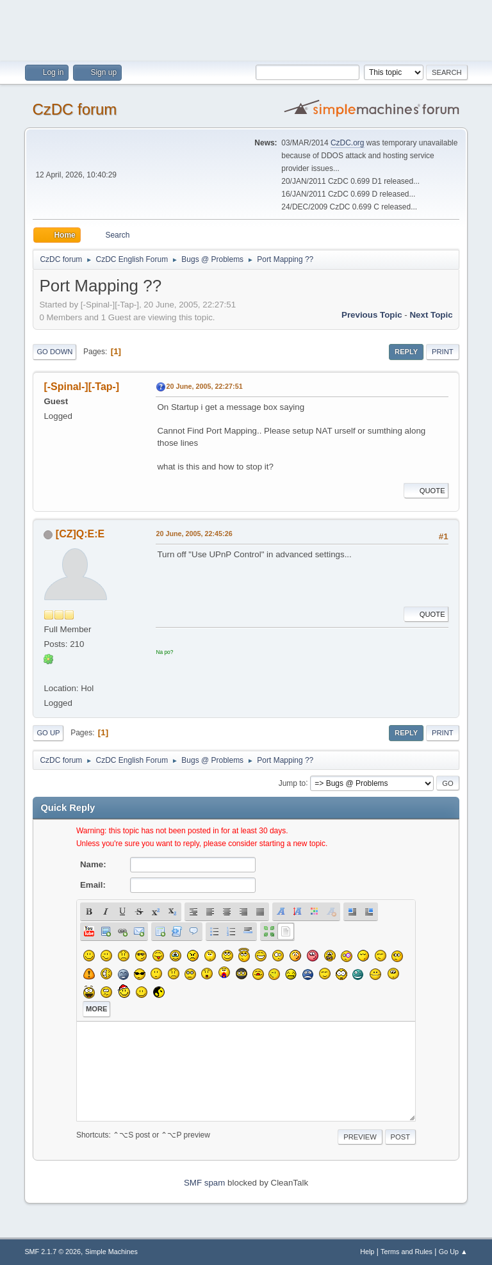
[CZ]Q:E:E (80, 533)
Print (443, 351)
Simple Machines (111, 1251)
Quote (426, 490)
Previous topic (371, 315)
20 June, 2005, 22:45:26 (194, 533)
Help (367, 1251)
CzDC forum (74, 109)
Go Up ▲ (453, 1251)
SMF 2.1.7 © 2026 (52, 1251)
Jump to (292, 782)
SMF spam (204, 1182)
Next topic (430, 315)
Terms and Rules (406, 1251)
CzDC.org (348, 142)
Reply (406, 351)
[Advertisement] (246, 29)
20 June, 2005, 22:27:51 (204, 386)
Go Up (48, 733)
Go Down (54, 351)
